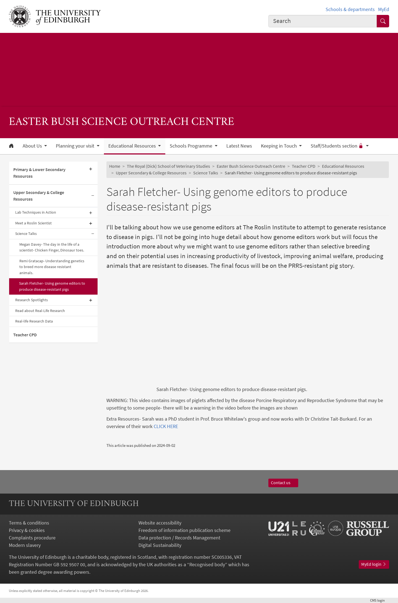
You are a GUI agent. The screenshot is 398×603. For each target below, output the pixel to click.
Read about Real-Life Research (40, 310)
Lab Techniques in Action (35, 212)
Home (114, 166)
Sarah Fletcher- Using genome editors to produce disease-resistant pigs (52, 286)
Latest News (239, 146)
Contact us (283, 482)
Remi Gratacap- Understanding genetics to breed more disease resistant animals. (51, 266)
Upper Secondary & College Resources (38, 196)
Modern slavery (25, 545)
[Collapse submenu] (93, 196)
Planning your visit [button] (75, 146)
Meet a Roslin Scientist (33, 223)
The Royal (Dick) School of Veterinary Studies (168, 166)
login (379, 600)
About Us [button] (33, 146)
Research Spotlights (31, 299)
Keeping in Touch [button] (279, 146)
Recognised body (207, 564)
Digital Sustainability (159, 545)
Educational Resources (343, 166)
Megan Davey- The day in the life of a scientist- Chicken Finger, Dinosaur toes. (51, 247)
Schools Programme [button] (191, 146)
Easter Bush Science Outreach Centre (251, 166)
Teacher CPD (25, 334)
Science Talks (26, 233)
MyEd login (374, 564)
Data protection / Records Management (179, 537)
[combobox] (322, 21)
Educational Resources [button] (132, 146)
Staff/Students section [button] (338, 146)
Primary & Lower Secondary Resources (39, 173)
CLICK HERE (166, 426)
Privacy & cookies (27, 530)
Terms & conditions (29, 523)
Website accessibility (159, 523)
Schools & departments (350, 9)
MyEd (383, 9)
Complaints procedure (32, 537)
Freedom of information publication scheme (184, 530)
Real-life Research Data (34, 321)
